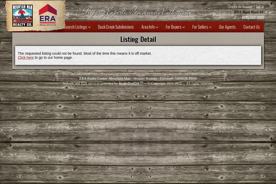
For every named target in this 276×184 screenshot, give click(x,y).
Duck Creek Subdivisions (116, 27)
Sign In (259, 6)
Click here (26, 57)
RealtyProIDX (131, 83)
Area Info (149, 27)
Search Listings (77, 27)
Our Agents (227, 27)
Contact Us (251, 27)
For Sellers (201, 27)
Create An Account (241, 6)
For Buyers (175, 27)
